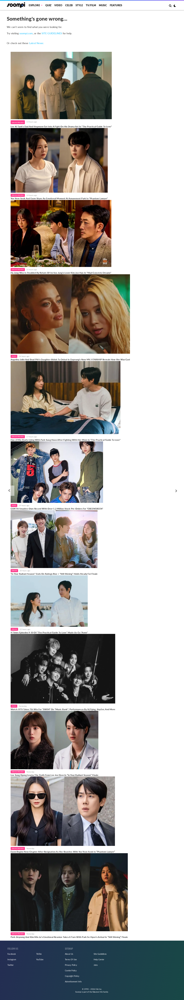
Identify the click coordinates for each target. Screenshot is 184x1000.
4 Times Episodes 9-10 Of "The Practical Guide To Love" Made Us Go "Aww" (49, 632)
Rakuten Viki (98, 992)
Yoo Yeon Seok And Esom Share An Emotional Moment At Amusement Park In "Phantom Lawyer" (59, 198)
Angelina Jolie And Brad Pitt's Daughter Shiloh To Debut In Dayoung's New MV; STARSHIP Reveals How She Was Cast (70, 359)
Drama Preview (18, 122)
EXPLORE (34, 5)
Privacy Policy (71, 965)
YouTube (39, 959)
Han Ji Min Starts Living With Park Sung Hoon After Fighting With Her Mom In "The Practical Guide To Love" (65, 439)
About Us (69, 954)
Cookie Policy (71, 970)
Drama (14, 570)
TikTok (39, 954)
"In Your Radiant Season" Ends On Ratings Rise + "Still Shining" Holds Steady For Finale (54, 573)
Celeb (69, 5)
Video (58, 5)
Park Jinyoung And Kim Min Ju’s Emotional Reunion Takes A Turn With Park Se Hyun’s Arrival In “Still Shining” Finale (69, 937)
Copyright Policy (72, 976)
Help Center (99, 959)
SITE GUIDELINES (52, 33)
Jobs (96, 965)
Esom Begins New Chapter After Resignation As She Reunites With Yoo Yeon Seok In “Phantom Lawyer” (63, 851)
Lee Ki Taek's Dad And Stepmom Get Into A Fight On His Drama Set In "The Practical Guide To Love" (61, 126)
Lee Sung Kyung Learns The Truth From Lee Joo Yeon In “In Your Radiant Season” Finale (54, 775)
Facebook (11, 954)
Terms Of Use (71, 959)
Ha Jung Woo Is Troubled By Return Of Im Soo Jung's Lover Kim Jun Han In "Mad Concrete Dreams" (61, 272)
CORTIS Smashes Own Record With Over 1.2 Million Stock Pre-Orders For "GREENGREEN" (57, 508)
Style (79, 5)
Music (103, 5)
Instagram (11, 959)
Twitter (10, 965)
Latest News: (36, 43)
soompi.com (26, 33)
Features (116, 5)
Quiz (48, 5)
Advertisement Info (73, 981)
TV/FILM (91, 5)
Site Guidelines (100, 954)
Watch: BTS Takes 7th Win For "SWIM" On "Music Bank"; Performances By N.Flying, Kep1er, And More (63, 709)
